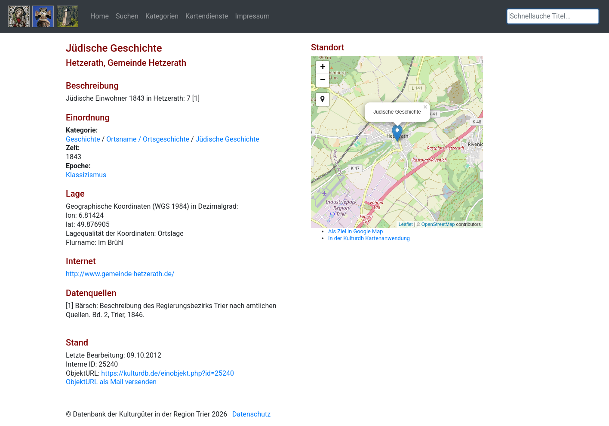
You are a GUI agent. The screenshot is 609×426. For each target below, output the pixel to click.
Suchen (127, 16)
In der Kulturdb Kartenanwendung (369, 238)
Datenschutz (251, 414)
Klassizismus (86, 175)
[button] (592, 16)
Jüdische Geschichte (227, 139)
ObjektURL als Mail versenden (111, 382)
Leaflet (406, 224)
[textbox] (553, 16)
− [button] (323, 80)
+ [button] (323, 67)
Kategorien (161, 16)
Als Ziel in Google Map (355, 231)
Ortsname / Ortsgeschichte (147, 139)
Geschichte (83, 139)
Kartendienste (206, 16)
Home (99, 16)
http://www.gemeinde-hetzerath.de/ (120, 274)
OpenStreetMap (438, 224)
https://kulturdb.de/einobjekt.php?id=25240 (167, 373)
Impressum (252, 16)
